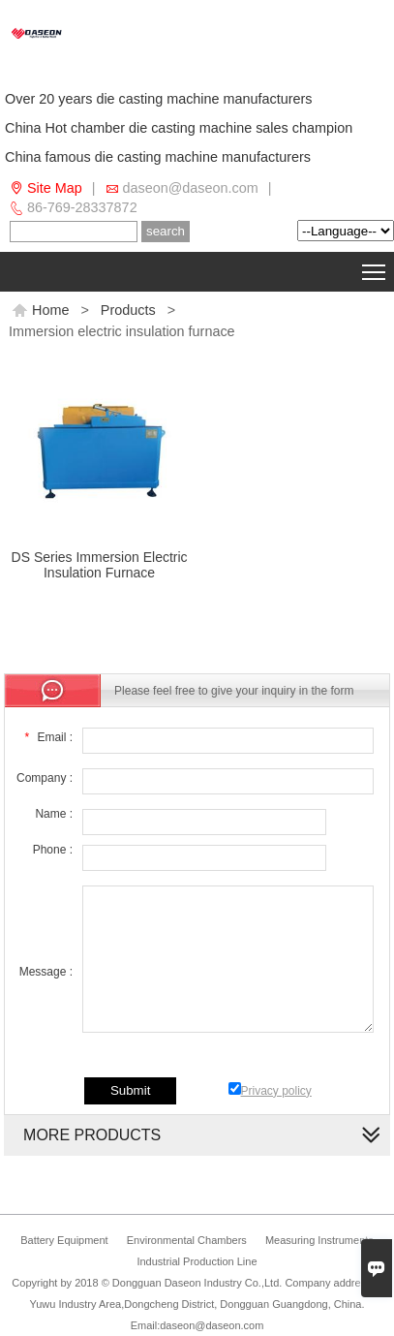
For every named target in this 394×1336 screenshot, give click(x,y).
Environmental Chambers (187, 1240)
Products (128, 310)
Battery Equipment (64, 1240)
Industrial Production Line (196, 1261)
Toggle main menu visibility (375, 268)
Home (40, 310)
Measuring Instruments (319, 1240)
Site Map (54, 188)
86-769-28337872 (82, 207)
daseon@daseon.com (190, 188)
